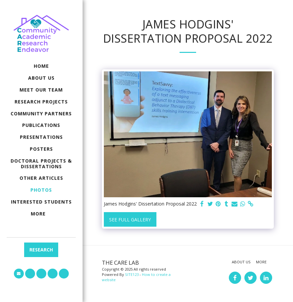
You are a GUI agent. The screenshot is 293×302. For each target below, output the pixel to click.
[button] (19, 274)
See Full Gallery (130, 219)
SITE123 (132, 274)
